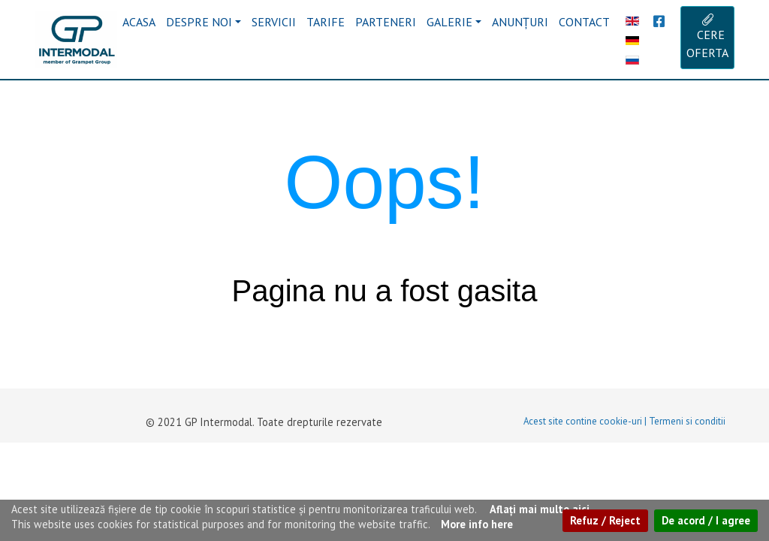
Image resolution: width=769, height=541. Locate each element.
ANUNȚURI (520, 21)
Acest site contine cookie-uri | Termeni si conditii (624, 421)
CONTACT (584, 21)
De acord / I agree (706, 520)
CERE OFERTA (707, 37)
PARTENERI (385, 21)
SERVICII (274, 21)
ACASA (138, 21)
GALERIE (449, 21)
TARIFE (325, 21)
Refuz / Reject (605, 520)
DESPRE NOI (199, 21)
